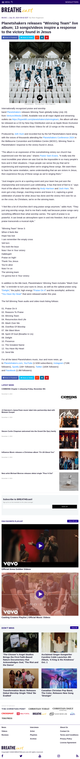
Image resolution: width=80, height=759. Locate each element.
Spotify (15, 367)
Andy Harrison (47, 188)
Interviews (34, 727)
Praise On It (39, 290)
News (4, 727)
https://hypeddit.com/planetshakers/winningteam (35, 119)
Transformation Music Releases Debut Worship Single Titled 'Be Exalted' (19, 693)
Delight (5, 290)
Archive (33, 739)
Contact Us (64, 731)
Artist (32, 731)
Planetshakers (14, 112)
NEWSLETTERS (71, 2)
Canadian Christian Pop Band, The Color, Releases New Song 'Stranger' (57, 693)
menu (3, 2)
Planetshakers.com (13, 363)
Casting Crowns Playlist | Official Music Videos (26, 617)
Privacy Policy (66, 739)
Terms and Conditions (69, 735)
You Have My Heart (11, 294)
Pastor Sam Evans (49, 155)
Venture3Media (14, 115)
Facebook (10, 370)
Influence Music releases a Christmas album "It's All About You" (28, 452)
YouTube (28, 363)
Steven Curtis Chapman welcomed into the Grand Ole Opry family (29, 431)
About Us (64, 727)
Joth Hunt (19, 134)
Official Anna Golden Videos (16, 569)
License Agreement (68, 743)
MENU (7, 2)
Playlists (33, 735)
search (12, 2)
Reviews (5, 735)
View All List (73, 521)
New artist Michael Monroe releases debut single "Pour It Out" (27, 473)
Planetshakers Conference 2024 (58, 137)
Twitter (39, 367)
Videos (4, 731)
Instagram (58, 363)
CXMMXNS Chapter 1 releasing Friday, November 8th (23, 389)
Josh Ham (64, 188)
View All (74, 628)
